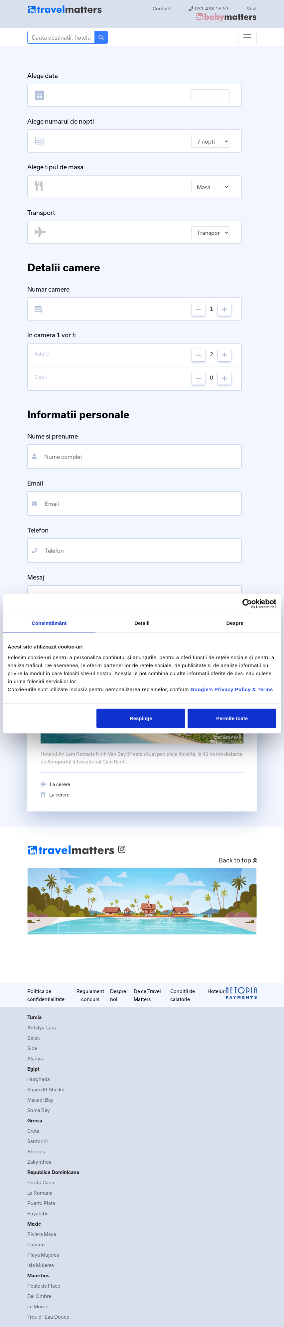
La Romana (40, 1193)
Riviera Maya (41, 1234)
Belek (33, 1038)
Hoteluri (217, 991)
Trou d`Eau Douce (48, 1317)
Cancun (36, 1244)
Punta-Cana (40, 1182)
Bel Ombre (39, 1296)
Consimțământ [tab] (49, 623)
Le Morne (37, 1306)
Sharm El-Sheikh (46, 1089)
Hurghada (38, 1079)
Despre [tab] (234, 623)
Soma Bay (38, 1110)
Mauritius (38, 1275)
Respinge (141, 718)
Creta (33, 1131)
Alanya (35, 1058)
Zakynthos (39, 1162)
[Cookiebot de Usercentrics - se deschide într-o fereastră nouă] (247, 604)
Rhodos (36, 1151)
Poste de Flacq (44, 1286)
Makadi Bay (40, 1100)
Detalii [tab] (142, 623)
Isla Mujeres (40, 1265)
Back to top (237, 860)
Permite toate (232, 718)
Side (32, 1048)
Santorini (37, 1141)
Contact (162, 8)
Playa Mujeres (43, 1255)
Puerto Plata (41, 1203)
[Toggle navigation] (247, 37)
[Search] (61, 37)
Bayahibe (38, 1213)
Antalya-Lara (41, 1027)
